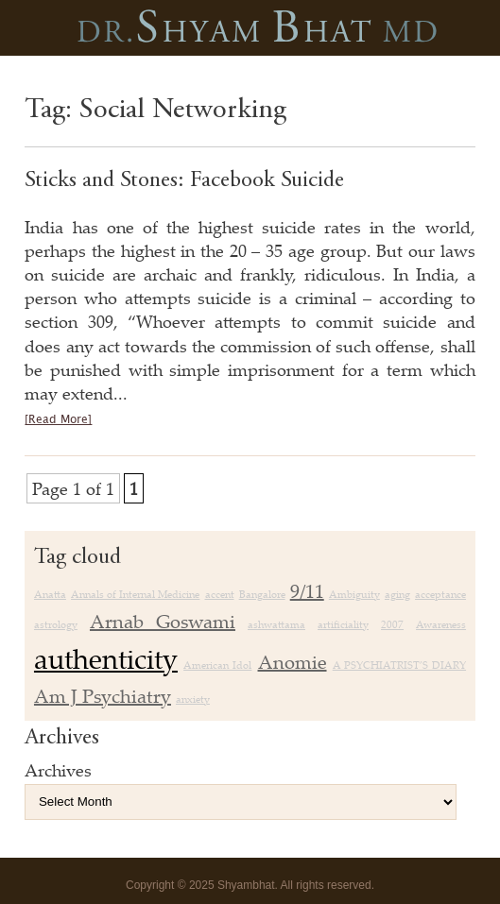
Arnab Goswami (162, 621)
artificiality (343, 624)
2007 (392, 624)
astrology (56, 624)
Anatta (50, 594)
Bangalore (262, 594)
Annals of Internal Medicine (135, 594)
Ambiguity (354, 594)
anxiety (193, 699)
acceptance (440, 594)
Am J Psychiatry (102, 695)
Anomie (292, 661)
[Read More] (58, 420)
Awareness (441, 624)
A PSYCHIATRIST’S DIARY (399, 665)
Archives (58, 770)
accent (219, 594)
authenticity (106, 658)
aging (397, 594)
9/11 (307, 591)
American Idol (217, 665)
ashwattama (276, 624)
